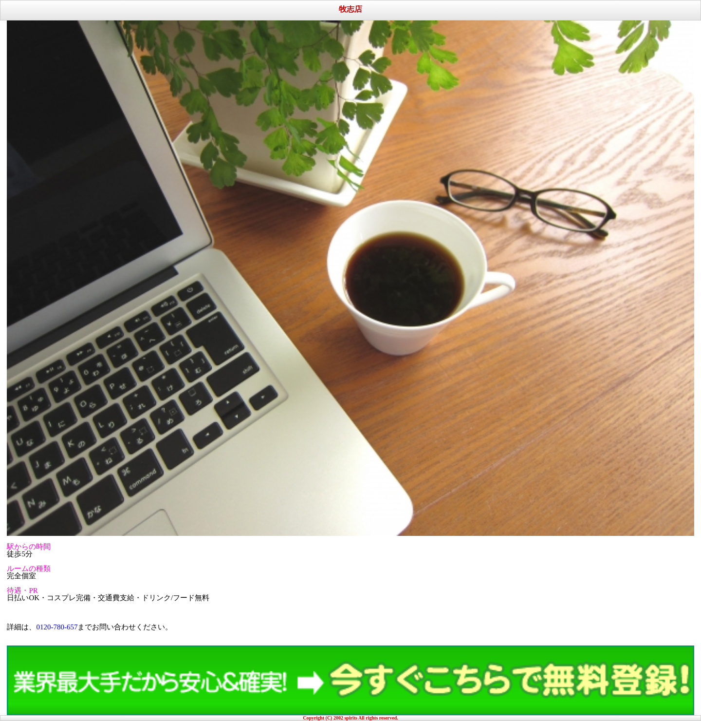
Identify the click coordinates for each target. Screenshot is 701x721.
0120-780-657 (56, 627)
